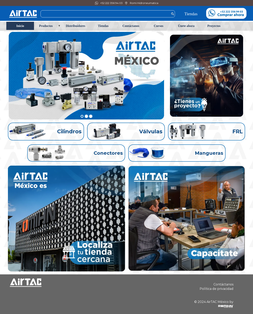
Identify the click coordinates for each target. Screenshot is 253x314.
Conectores (108, 153)
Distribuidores (75, 26)
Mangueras (209, 153)
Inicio (20, 26)
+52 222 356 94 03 (111, 3)
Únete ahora (186, 26)
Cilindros (69, 131)
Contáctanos (130, 26)
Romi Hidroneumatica (144, 3)
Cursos (158, 26)
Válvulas (150, 131)
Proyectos (213, 26)
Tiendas (191, 13)
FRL (237, 131)
